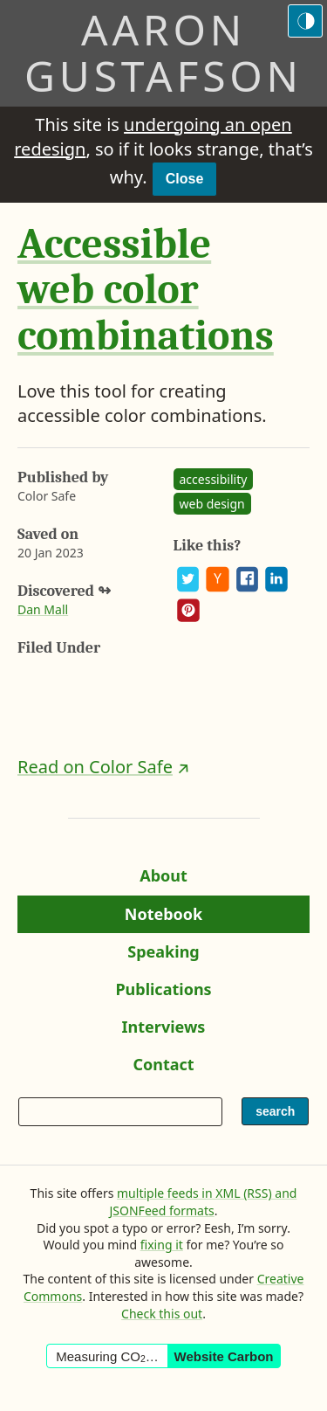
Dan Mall (42, 609)
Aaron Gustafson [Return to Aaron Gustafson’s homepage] (163, 52)
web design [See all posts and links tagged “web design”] (212, 503)
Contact (171, 1068)
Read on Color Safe (95, 766)
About (171, 880)
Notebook (163, 918)
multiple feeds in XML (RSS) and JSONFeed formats (203, 1202)
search (279, 1114)
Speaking (171, 956)
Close (185, 178)
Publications (163, 993)
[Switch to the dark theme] (305, 21)
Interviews (169, 1031)
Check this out (161, 1313)
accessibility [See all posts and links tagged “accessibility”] (214, 479)
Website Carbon (224, 1356)
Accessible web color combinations (145, 290)
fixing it (161, 1244)
